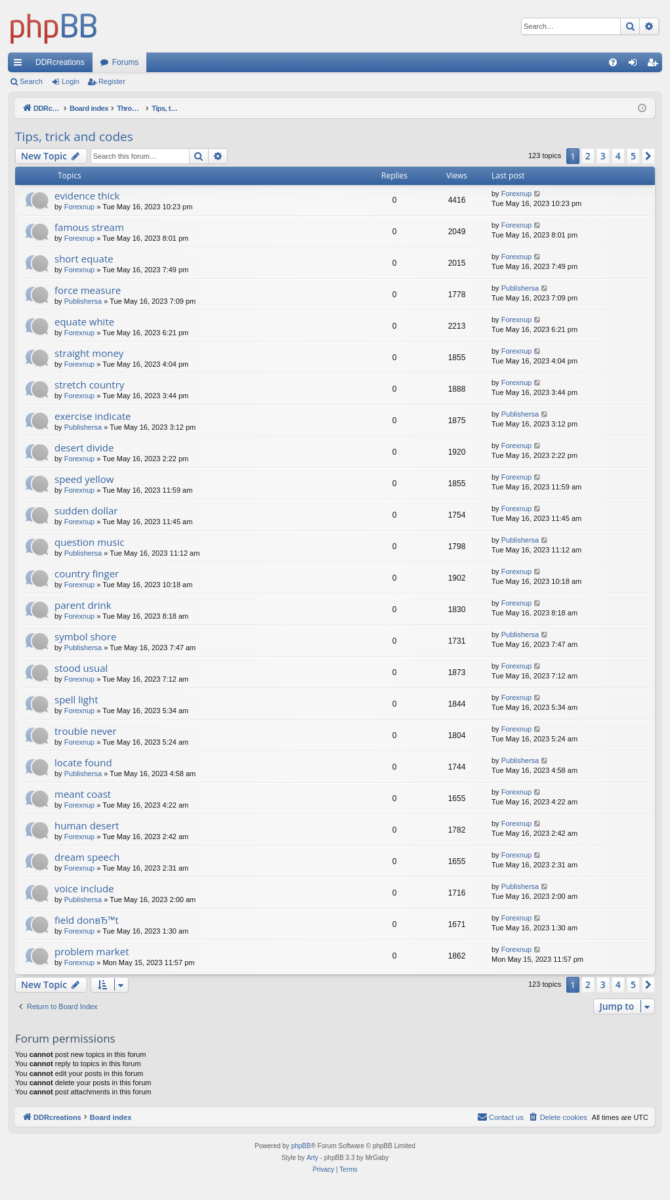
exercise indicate (92, 416)
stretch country (89, 384)
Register (111, 81)
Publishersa (83, 301)
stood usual (81, 667)
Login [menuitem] (635, 65)
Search (31, 81)
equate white (84, 321)
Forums (125, 62)
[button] (648, 156)
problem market (91, 951)
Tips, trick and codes (74, 136)
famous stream (89, 227)
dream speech (86, 856)
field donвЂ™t (86, 919)
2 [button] (588, 156)
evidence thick (86, 195)
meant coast (82, 793)
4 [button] (618, 156)
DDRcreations (60, 62)
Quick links (20, 65)
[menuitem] (613, 62)
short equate (84, 258)
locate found (83, 762)
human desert (86, 825)
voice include (84, 888)
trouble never (85, 730)
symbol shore (85, 636)
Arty (312, 1157)
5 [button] (633, 156)
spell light (76, 699)
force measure (87, 290)
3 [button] (603, 156)
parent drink (83, 604)
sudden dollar (85, 510)
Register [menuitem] (655, 65)
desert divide (84, 447)
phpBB (301, 1145)
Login (70, 81)
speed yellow (84, 479)
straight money (88, 353)
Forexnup (79, 207)
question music (89, 541)
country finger (86, 573)
